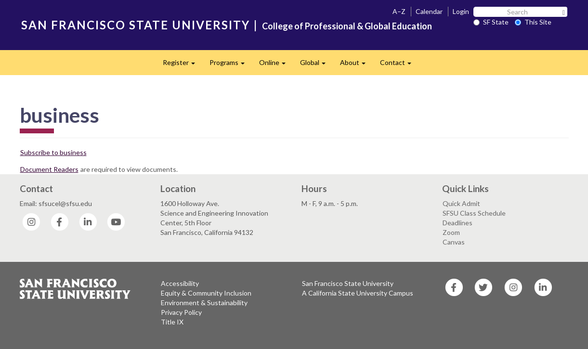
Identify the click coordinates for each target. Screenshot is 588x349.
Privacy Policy (181, 312)
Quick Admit (461, 203)
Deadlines (457, 223)
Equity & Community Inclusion (206, 293)
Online (276, 65)
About (356, 65)
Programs (230, 65)
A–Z (398, 11)
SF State (491, 22)
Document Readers (49, 169)
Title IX (172, 322)
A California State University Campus (357, 293)
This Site (533, 22)
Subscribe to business (53, 152)
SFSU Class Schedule (474, 213)
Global (316, 65)
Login (461, 11)
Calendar (429, 11)
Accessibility (180, 283)
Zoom (451, 232)
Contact (399, 65)
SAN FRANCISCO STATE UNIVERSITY (135, 25)
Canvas (454, 242)
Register (182, 65)
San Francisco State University (347, 283)
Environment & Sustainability (204, 302)
